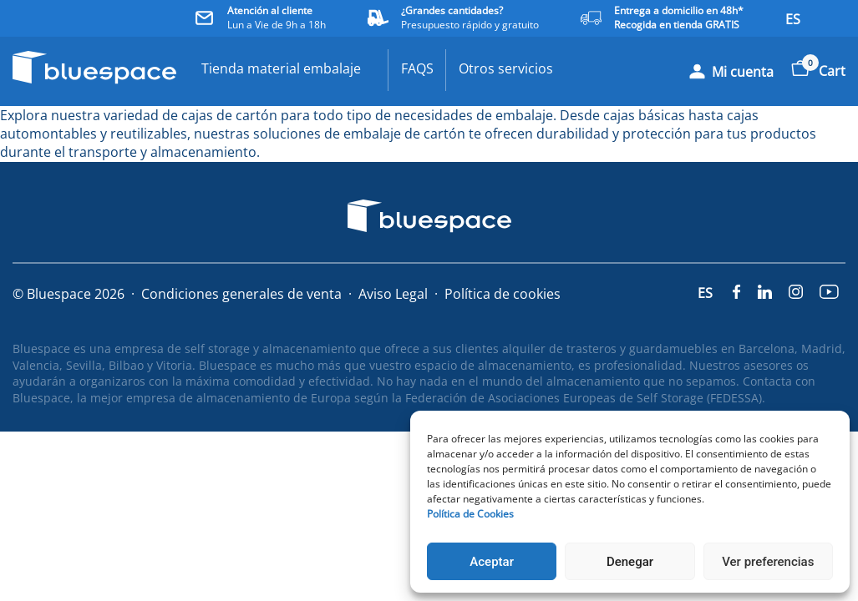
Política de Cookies (470, 514)
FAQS (417, 68)
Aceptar (492, 561)
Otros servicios (506, 68)
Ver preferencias (768, 561)
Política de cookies (502, 294)
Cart (817, 70)
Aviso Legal (393, 294)
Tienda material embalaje (281, 68)
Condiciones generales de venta (241, 294)
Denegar (630, 561)
